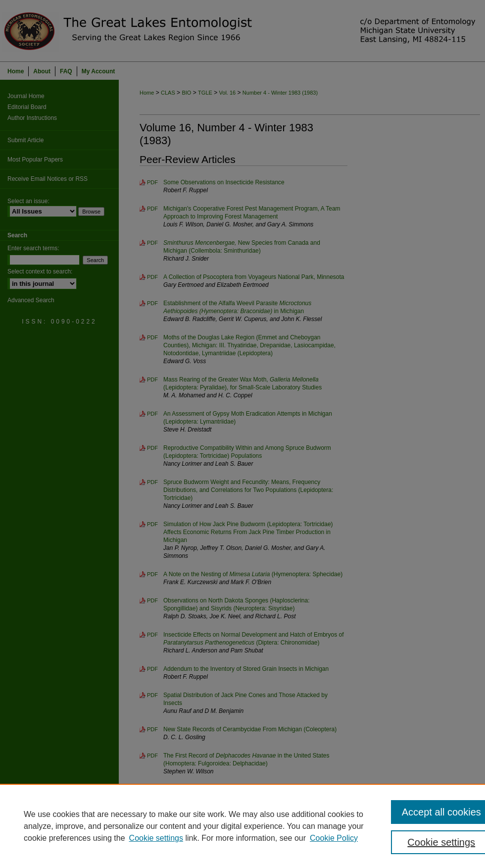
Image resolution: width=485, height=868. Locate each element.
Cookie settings (156, 838)
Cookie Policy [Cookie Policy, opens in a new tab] (334, 838)
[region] (242, 826)
